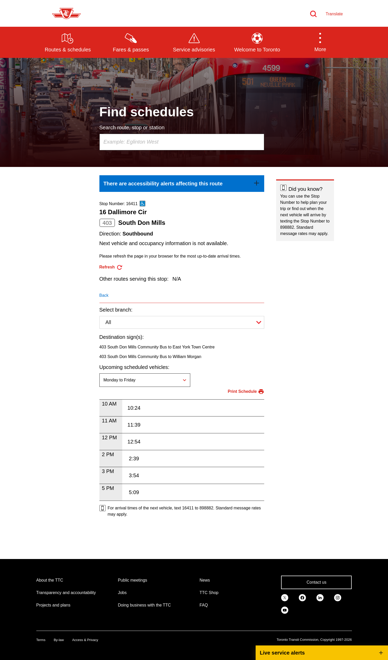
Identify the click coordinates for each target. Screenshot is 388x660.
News (205, 580)
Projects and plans (53, 605)
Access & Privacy (85, 640)
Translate (334, 14)
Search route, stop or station (132, 127)
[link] (181, 183)
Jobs (122, 592)
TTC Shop (209, 592)
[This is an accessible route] (142, 203)
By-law (59, 640)
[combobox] (181, 142)
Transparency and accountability (66, 592)
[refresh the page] (111, 267)
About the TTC (49, 580)
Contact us (316, 582)
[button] (320, 42)
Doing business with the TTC (144, 605)
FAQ (204, 605)
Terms (40, 640)
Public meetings (132, 580)
